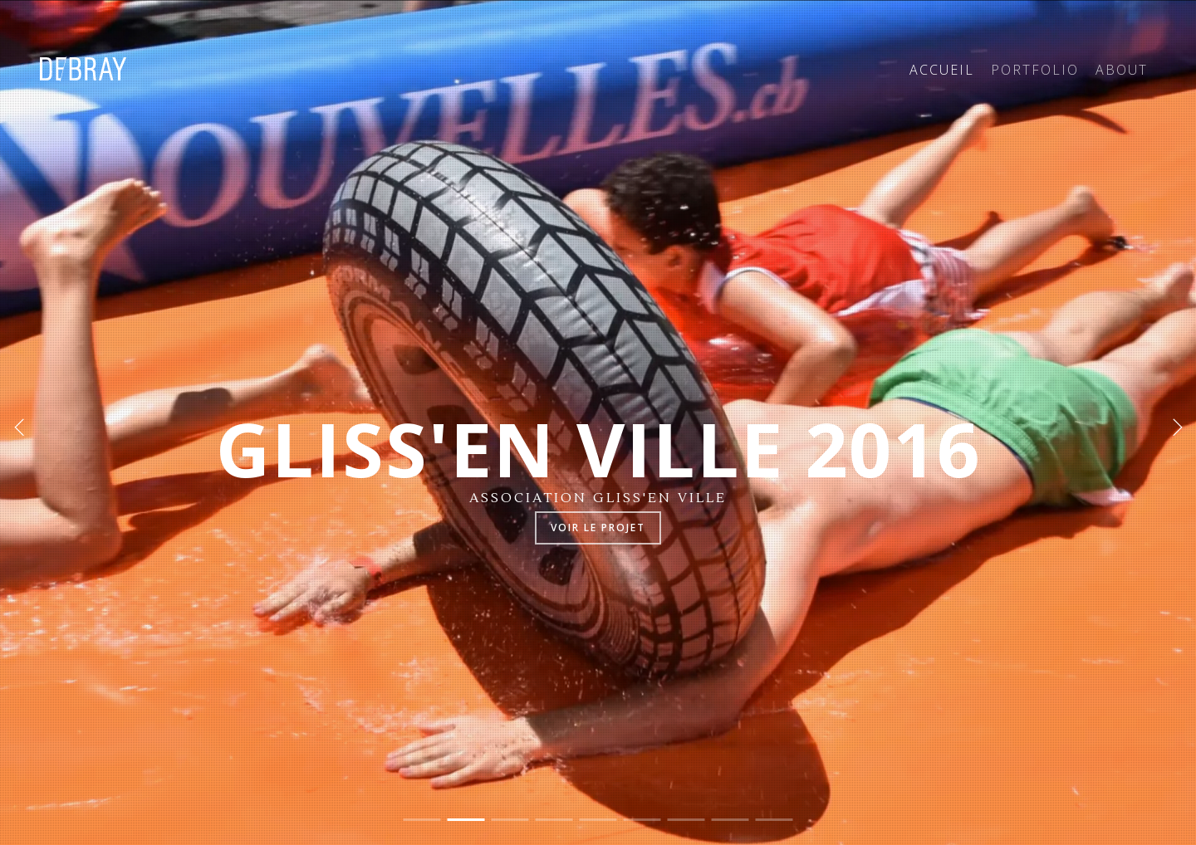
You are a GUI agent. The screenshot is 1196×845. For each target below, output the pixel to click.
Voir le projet (598, 527)
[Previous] (21, 426)
